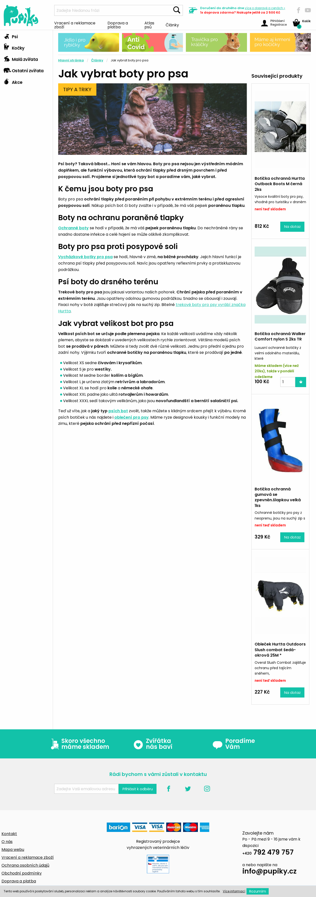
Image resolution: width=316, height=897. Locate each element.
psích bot (118, 411)
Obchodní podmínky (21, 873)
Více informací (234, 891)
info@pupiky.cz (269, 872)
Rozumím (257, 891)
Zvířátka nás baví (152, 744)
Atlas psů (149, 24)
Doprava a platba (117, 24)
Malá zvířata (21, 58)
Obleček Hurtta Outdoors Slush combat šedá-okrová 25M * (280, 649)
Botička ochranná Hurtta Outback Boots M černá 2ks (280, 184)
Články (172, 24)
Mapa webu (12, 849)
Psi (11, 35)
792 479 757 (268, 853)
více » (265, 8)
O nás (7, 841)
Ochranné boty (73, 228)
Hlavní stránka (71, 60)
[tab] (26, 35)
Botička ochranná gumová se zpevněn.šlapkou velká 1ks (278, 497)
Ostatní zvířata (24, 69)
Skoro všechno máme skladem (79, 744)
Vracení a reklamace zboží (74, 24)
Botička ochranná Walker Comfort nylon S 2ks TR (280, 336)
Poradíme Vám (233, 744)
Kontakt (9, 834)
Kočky (14, 47)
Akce (13, 81)
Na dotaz (292, 226)
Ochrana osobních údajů (25, 865)
